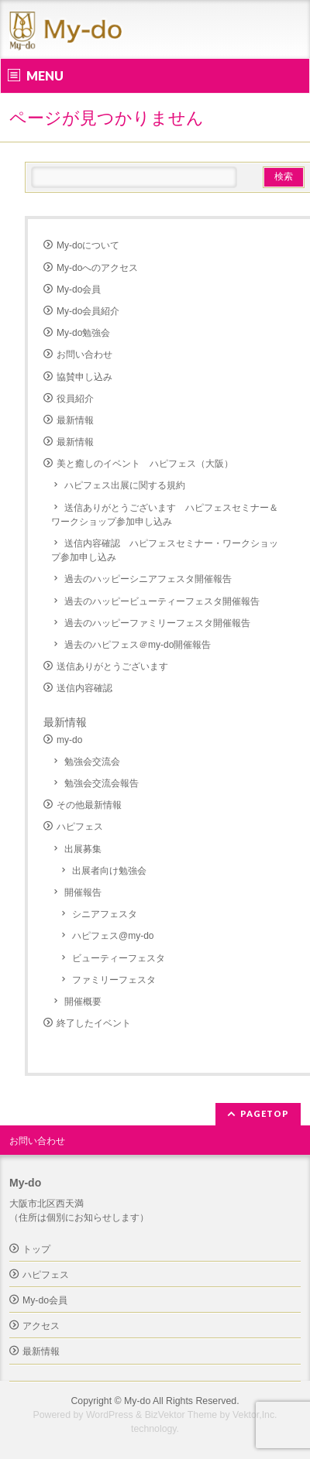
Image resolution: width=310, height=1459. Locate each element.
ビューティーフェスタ (118, 958)
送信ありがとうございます (112, 666)
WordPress (109, 1414)
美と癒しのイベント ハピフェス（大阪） (145, 463)
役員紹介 (75, 398)
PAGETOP (264, 1113)
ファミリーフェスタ (114, 979)
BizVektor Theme (181, 1414)
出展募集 (83, 849)
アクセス (41, 1325)
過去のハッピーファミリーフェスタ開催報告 (157, 623)
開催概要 (83, 1001)
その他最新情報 (89, 805)
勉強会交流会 (92, 761)
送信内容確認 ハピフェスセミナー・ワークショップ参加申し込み (164, 550)
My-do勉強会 (83, 332)
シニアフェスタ (104, 914)
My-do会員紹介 (88, 311)
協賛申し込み (84, 377)
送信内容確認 (84, 688)
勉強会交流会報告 (101, 783)
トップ (36, 1249)
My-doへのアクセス (97, 267)
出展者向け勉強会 (109, 870)
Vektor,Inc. (254, 1414)
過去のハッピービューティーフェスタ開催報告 (162, 601)
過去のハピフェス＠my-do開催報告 (137, 644)
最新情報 (75, 420)
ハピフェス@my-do (112, 935)
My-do (137, 1401)
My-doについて (88, 245)
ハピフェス (80, 826)
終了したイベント (94, 1023)
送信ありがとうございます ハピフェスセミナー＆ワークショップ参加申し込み (164, 514)
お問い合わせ (84, 354)
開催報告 (83, 892)
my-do (69, 740)
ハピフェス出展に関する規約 (124, 485)
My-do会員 (79, 289)
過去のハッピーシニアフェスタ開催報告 (148, 579)
